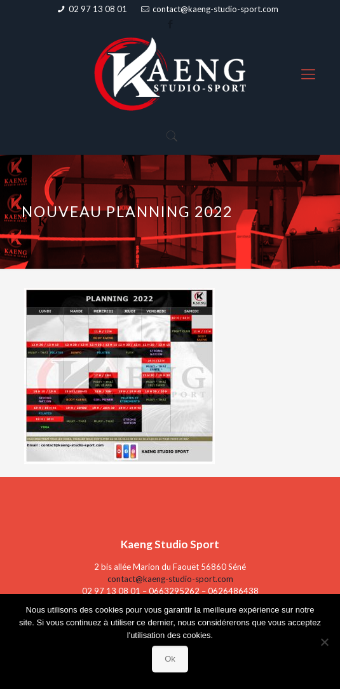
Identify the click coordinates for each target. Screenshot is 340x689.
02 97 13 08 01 (98, 9)
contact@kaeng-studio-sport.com (215, 9)
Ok (170, 659)
